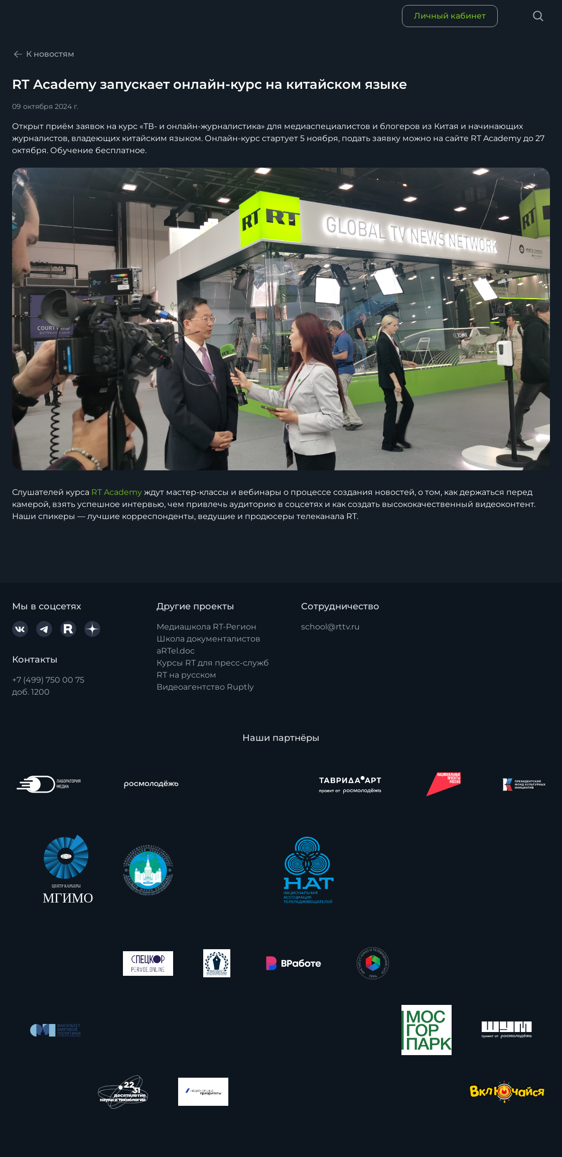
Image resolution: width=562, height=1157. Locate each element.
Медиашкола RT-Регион (206, 626)
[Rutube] (68, 629)
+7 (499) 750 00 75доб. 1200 (48, 686)
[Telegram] (44, 629)
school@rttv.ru (330, 626)
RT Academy (116, 492)
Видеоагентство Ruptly (205, 687)
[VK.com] (20, 629)
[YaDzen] (92, 629)
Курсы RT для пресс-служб (213, 663)
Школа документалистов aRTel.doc (208, 645)
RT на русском (186, 675)
